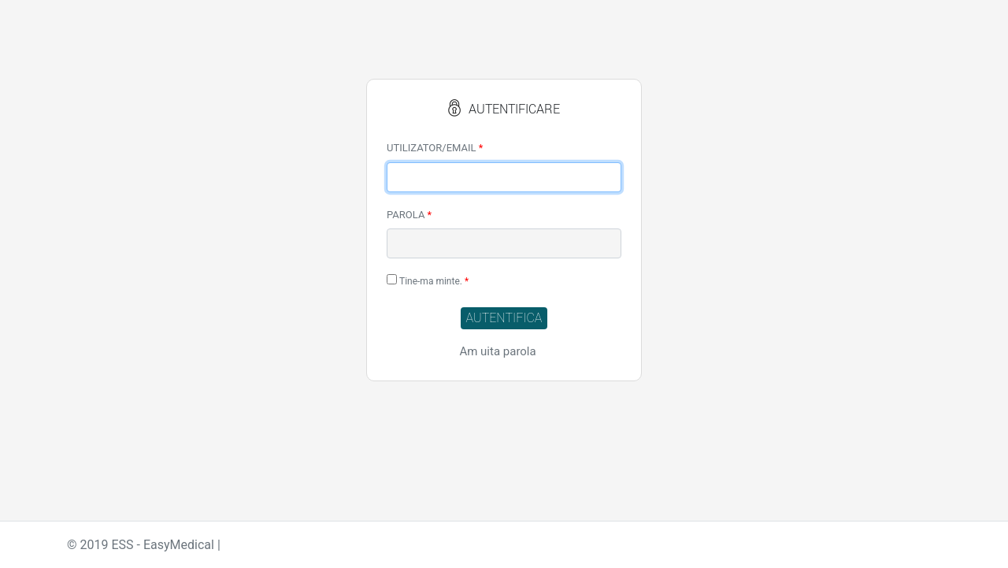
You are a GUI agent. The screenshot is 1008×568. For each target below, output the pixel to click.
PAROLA (409, 215)
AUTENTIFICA (504, 317)
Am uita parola (497, 351)
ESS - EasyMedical (162, 544)
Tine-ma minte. (428, 280)
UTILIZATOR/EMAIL (435, 148)
